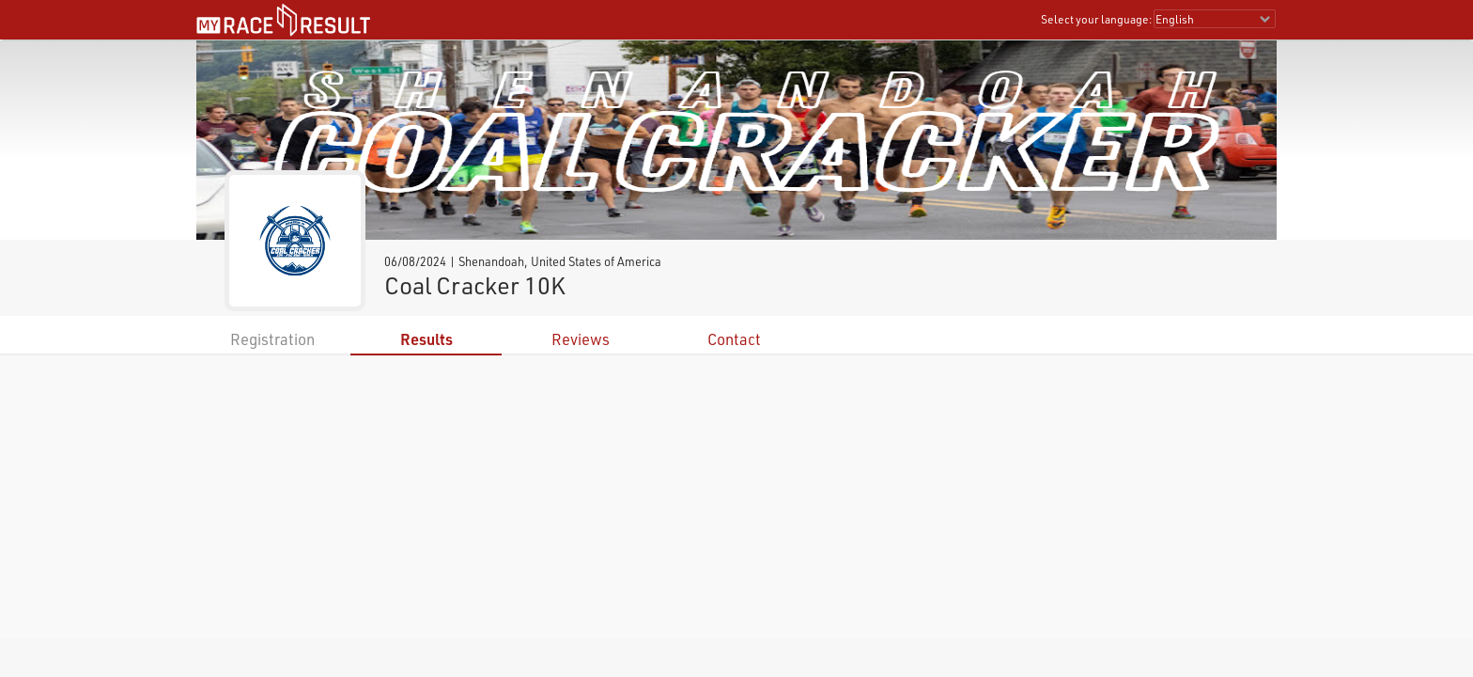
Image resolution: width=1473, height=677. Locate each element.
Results (426, 339)
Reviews (580, 339)
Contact (734, 339)
